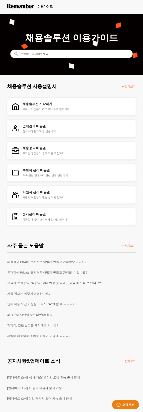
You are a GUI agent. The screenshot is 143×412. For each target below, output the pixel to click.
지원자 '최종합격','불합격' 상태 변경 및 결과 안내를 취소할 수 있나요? (54, 283)
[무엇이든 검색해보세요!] (71, 54)
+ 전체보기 (129, 86)
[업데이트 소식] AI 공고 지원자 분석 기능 (34, 388)
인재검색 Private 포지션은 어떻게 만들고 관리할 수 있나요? (47, 272)
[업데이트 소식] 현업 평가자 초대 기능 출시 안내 (39, 398)
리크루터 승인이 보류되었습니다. (29, 314)
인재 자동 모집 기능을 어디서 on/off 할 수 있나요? (40, 304)
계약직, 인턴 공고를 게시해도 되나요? (32, 325)
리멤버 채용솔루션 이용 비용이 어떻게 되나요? (38, 336)
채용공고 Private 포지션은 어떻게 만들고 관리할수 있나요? (47, 261)
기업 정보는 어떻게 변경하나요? (29, 293)
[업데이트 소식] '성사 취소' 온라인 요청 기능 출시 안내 (43, 377)
